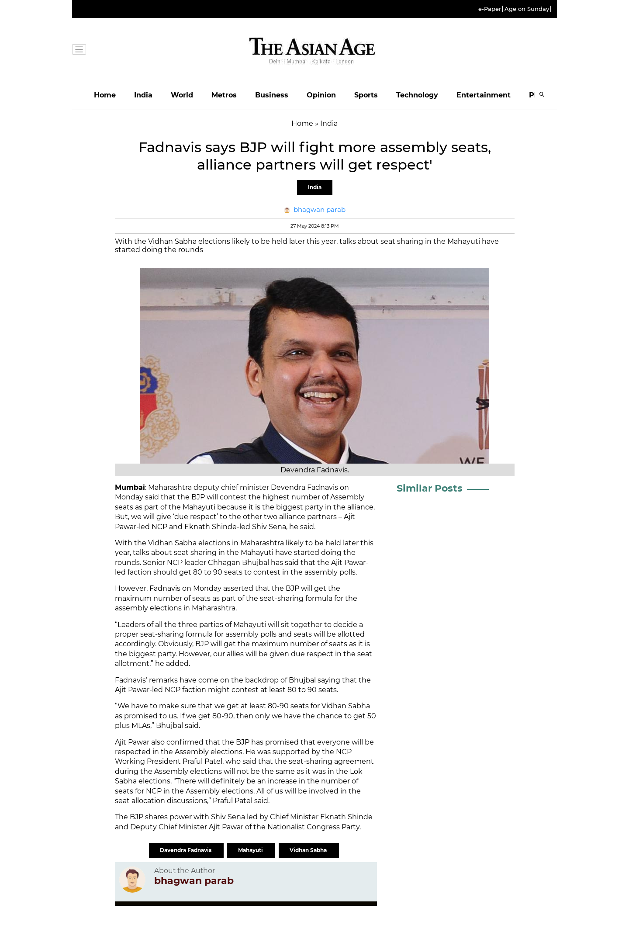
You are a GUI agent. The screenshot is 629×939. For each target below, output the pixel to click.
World (182, 95)
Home (105, 95)
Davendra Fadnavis (186, 850)
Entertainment (483, 95)
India (143, 95)
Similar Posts (430, 488)
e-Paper (489, 9)
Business (271, 95)
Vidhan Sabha (309, 850)
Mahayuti (251, 850)
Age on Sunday (527, 9)
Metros (224, 95)
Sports (366, 95)
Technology (417, 95)
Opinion (321, 95)
